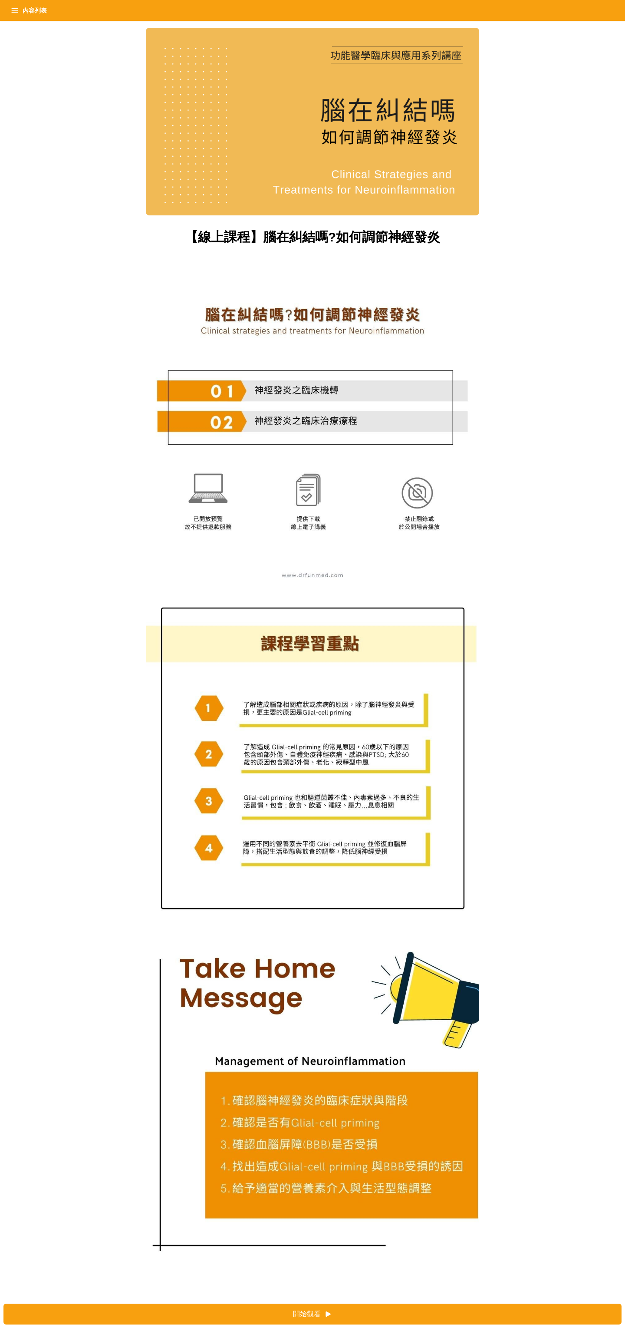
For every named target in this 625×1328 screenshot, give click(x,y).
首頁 (18, 10)
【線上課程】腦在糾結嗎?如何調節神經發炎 (66, 32)
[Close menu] (141, 10)
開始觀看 (388, 1314)
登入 (89, 10)
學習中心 (53, 10)
